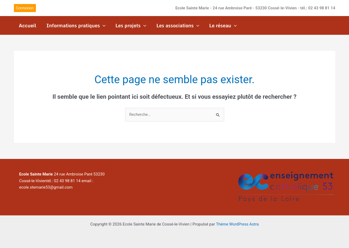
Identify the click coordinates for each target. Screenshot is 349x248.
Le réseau (221, 25)
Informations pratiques (75, 25)
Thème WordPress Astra (237, 224)
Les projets (129, 25)
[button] (25, 8)
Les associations (176, 25)
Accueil (27, 25)
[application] (102, 25)
